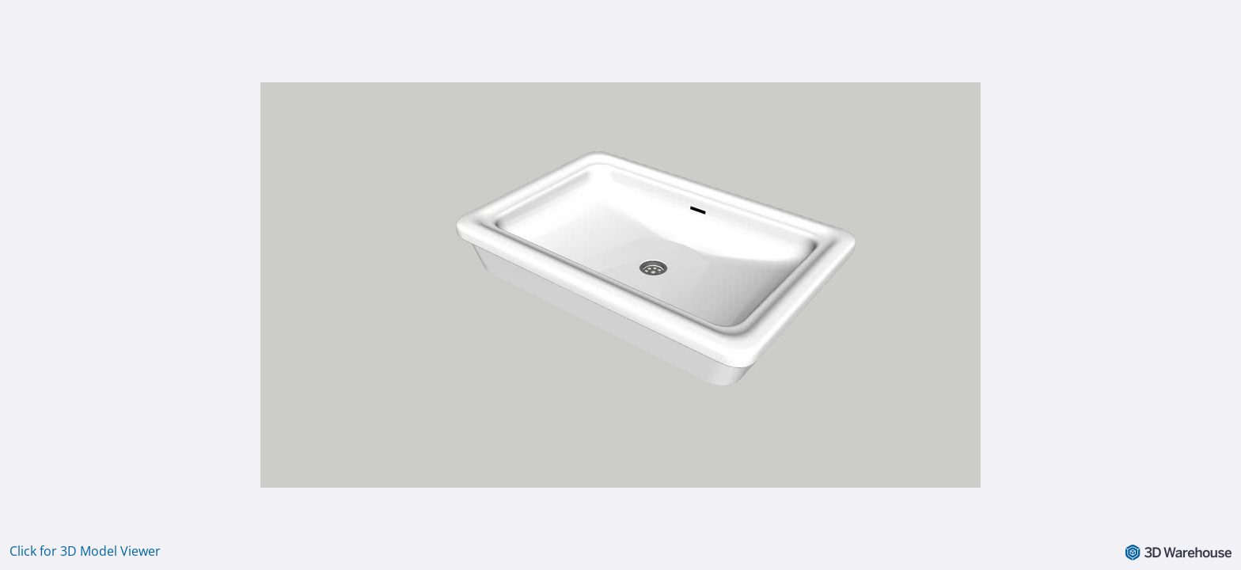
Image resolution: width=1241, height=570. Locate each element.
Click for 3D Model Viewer (85, 551)
